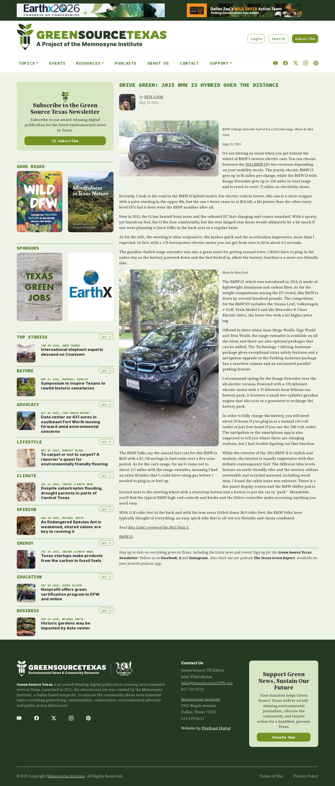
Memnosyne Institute (200, 699)
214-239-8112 (192, 718)
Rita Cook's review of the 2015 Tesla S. (158, 527)
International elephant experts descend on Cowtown (72, 351)
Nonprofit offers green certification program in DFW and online (70, 594)
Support (219, 63)
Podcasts (126, 63)
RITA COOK (153, 96)
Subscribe (305, 38)
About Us (158, 63)
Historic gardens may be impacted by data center (65, 625)
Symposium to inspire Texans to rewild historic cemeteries (73, 385)
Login (256, 38)
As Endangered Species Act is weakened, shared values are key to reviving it (71, 527)
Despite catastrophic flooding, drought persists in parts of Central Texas (72, 493)
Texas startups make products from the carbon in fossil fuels (72, 558)
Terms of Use (271, 776)
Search (278, 38)
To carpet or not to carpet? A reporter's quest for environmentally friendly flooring (74, 459)
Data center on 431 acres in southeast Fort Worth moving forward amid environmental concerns (70, 424)
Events (57, 63)
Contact (189, 63)
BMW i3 (125, 536)
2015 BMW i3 (256, 164)
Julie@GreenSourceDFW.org (207, 683)
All (106, 337)
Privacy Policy (305, 776)
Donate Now (283, 737)
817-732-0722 (192, 689)
